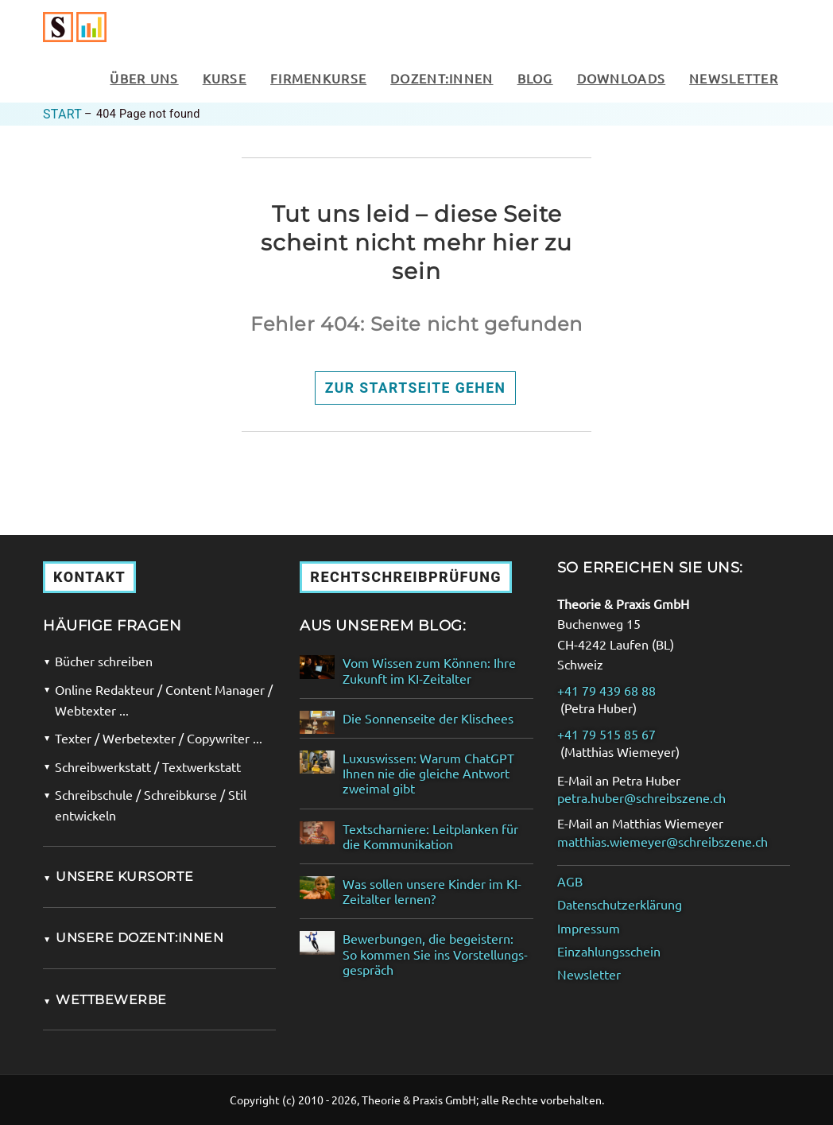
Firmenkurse (318, 78)
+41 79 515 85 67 (606, 734)
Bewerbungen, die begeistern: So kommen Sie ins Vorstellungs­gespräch (435, 953)
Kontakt (89, 576)
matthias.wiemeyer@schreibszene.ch (662, 841)
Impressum (588, 928)
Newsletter (733, 78)
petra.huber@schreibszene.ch (641, 797)
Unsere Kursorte (118, 876)
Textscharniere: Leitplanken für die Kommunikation (430, 836)
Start (62, 114)
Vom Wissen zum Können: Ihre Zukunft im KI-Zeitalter (429, 670)
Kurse (224, 78)
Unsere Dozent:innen (133, 937)
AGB (570, 881)
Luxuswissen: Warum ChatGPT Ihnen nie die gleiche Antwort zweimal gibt (428, 773)
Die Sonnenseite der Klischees (428, 718)
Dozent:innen (441, 78)
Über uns (144, 78)
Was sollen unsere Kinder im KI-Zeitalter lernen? (432, 891)
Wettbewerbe (105, 999)
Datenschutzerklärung (619, 904)
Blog (535, 78)
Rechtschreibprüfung (406, 576)
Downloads (621, 78)
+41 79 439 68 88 (606, 690)
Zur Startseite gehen (415, 388)
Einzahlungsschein (609, 951)
